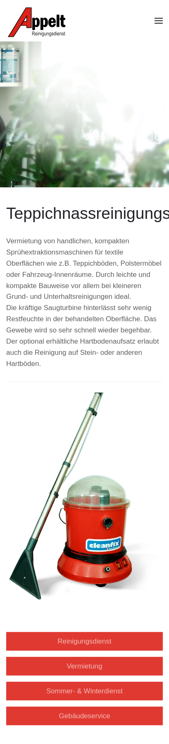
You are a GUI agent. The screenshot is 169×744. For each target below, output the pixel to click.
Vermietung (84, 664)
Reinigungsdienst (84, 639)
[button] (159, 21)
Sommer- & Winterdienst (84, 689)
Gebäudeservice (84, 713)
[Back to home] (38, 20)
